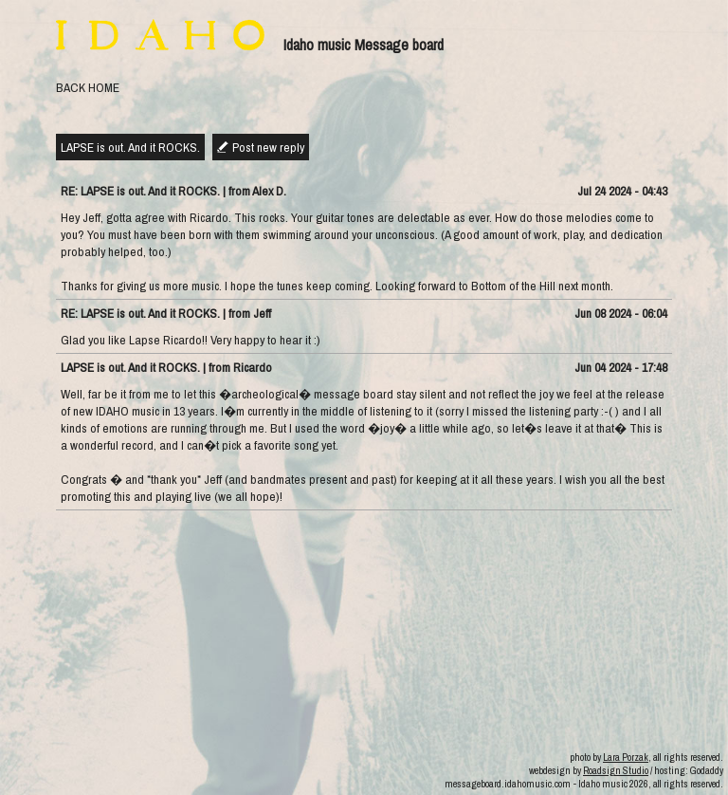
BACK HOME (87, 87)
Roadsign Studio (615, 770)
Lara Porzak (625, 757)
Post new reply (268, 147)
